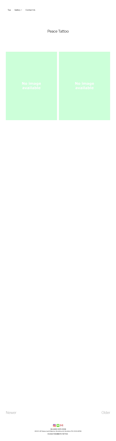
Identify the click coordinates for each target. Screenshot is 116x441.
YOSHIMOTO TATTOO (60, 434)
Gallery (17, 10)
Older (105, 412)
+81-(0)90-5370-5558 (58, 429)
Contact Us (30, 10)
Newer (11, 412)
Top (9, 10)
